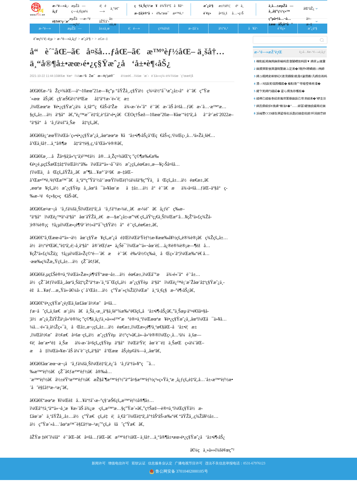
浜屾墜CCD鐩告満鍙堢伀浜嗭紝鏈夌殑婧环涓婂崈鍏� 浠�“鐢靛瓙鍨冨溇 (291, 114)
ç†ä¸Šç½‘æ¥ (145, 6)
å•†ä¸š (223, 13)
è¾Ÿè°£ (165, 6)
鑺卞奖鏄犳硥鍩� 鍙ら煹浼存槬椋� (280, 91)
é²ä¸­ (239, 6)
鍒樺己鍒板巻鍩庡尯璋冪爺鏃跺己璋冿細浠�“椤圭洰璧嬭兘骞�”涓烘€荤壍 (291, 99)
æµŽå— (74, 28)
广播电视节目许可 (189, 463)
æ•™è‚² (178, 13)
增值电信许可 (118, 463)
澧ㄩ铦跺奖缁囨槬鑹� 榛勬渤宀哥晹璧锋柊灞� (288, 83)
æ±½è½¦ (224, 6)
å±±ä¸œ (112, 21)
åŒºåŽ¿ (308, 8)
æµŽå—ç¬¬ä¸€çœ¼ (79, 8)
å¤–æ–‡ (309, 21)
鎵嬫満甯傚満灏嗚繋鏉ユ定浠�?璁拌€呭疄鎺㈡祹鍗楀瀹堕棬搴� (290, 69)
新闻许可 (99, 463)
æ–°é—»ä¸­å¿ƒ (60, 8)
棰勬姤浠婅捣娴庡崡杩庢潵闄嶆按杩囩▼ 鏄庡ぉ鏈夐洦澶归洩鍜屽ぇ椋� (291, 62)
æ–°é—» (45, 28)
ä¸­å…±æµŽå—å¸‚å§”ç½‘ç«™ (280, 8)
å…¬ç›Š (237, 13)
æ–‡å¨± (193, 28)
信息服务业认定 (160, 463)
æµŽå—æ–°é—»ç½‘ (79, 21)
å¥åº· (178, 6)
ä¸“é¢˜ (115, 8)
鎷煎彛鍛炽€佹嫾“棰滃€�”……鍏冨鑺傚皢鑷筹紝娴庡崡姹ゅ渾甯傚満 (291, 107)
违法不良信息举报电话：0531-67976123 (235, 463)
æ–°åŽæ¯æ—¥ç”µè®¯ (97, 76)
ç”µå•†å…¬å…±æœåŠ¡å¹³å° (280, 21)
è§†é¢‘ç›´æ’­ (60, 21)
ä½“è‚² (223, 28)
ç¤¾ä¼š (164, 28)
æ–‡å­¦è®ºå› (143, 13)
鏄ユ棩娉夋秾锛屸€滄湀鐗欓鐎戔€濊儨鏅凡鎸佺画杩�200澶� (291, 77)
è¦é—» (103, 8)
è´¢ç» (208, 13)
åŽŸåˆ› (104, 21)
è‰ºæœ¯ (162, 13)
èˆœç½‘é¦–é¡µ (43, 39)
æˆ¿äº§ (208, 6)
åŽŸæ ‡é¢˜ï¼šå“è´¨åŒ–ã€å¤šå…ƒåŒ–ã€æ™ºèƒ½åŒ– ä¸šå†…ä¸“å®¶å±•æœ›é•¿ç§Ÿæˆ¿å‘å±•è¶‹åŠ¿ (127, 437)
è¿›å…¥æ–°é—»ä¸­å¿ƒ (312, 52)
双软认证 (139, 463)
